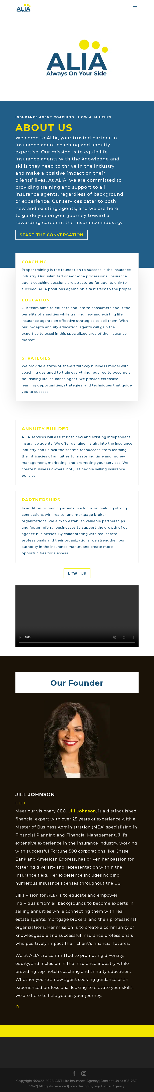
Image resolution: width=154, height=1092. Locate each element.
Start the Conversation (51, 234)
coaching (30, 372)
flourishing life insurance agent (49, 379)
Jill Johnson (82, 811)
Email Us (77, 573)
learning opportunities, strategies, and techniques (67, 385)
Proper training (35, 270)
